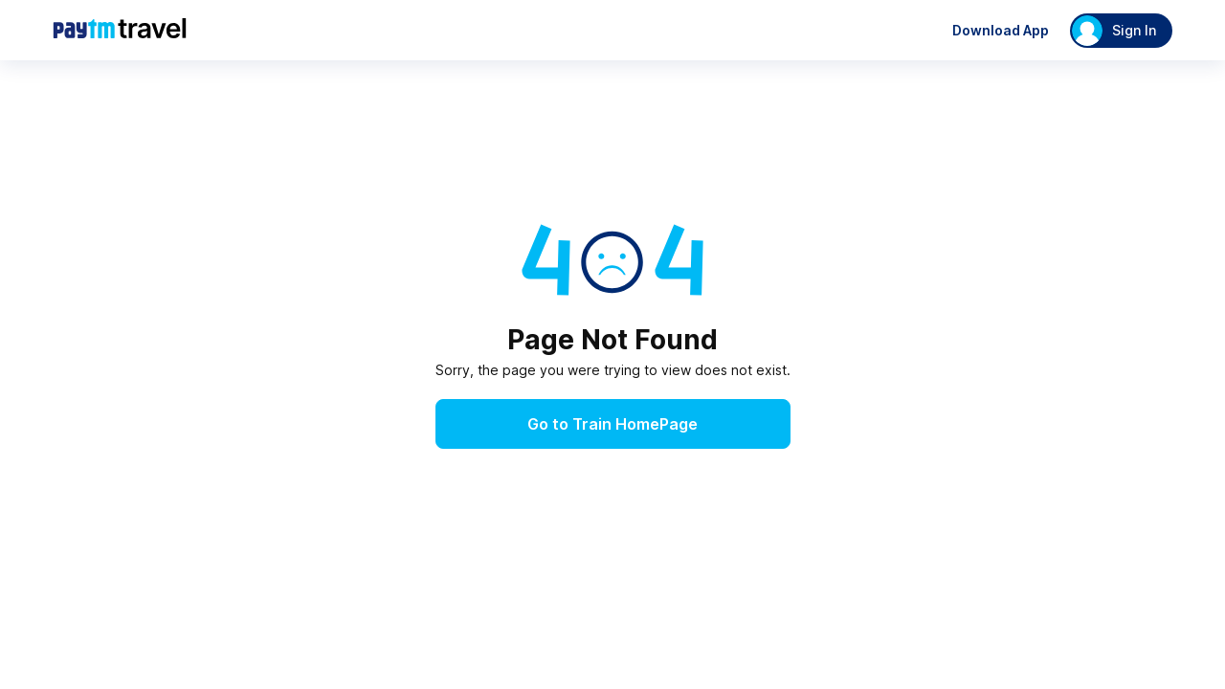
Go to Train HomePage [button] (612, 423)
